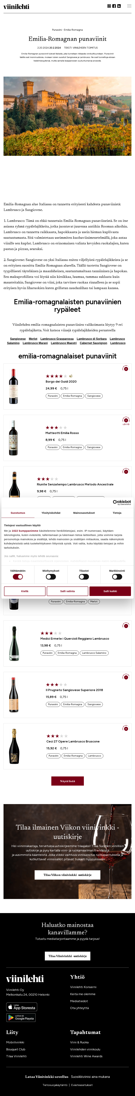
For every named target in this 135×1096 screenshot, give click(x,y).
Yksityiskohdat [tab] (50, 512)
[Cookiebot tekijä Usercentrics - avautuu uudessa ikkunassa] (115, 502)
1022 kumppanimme (25, 530)
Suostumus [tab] (18, 512)
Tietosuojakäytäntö (55, 1085)
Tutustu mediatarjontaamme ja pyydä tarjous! (67, 939)
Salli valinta (67, 591)
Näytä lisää (67, 781)
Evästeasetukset (82, 1085)
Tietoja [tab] (117, 512)
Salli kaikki (110, 591)
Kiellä (24, 591)
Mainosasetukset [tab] (84, 512)
